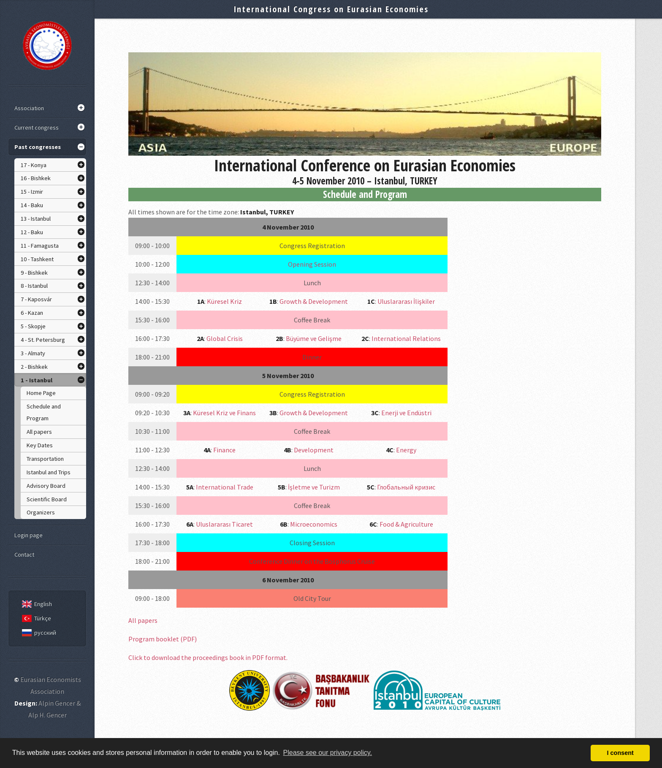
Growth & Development (313, 301)
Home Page (41, 393)
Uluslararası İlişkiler (406, 301)
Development (314, 450)
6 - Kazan (32, 312)
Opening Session (312, 264)
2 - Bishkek (34, 366)
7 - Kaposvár (36, 299)
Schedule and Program (44, 412)
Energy (406, 450)
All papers (39, 431)
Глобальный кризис (406, 487)
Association (29, 108)
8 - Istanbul (34, 285)
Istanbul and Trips (49, 472)
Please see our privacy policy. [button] (327, 752)
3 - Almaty (33, 353)
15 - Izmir (32, 191)
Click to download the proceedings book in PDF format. (208, 657)
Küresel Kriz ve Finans (224, 412)
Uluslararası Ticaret (224, 524)
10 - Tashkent (37, 259)
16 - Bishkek (36, 178)
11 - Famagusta (40, 245)
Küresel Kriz (224, 301)
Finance (224, 450)
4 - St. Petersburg (43, 339)
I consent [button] (620, 752)
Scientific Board (47, 499)
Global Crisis (224, 338)
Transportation (45, 458)
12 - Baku (32, 232)
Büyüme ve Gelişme (314, 338)
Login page (28, 535)
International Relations (406, 338)
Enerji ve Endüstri (406, 412)
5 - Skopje (33, 326)
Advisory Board (46, 485)
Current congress (36, 127)
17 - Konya (33, 165)
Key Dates (40, 445)
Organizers (41, 512)
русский (37, 632)
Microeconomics (313, 524)
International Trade (224, 487)
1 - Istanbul (36, 380)
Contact (24, 554)
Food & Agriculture (406, 524)
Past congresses (37, 147)
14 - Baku (32, 205)
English (35, 604)
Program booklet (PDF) (162, 639)
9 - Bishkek (34, 272)
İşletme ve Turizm (314, 487)
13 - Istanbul (36, 218)
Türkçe (35, 618)
